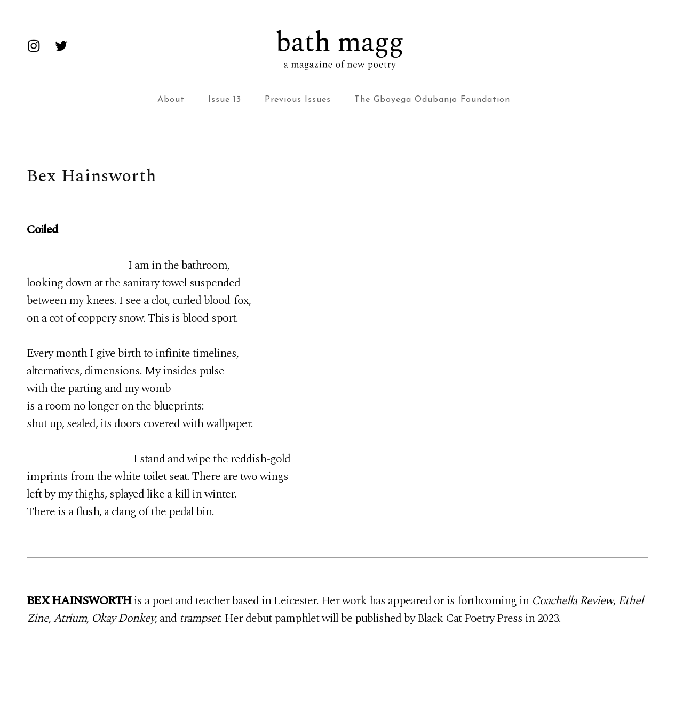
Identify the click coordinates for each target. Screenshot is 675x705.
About (171, 99)
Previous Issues (298, 99)
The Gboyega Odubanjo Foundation (432, 99)
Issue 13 (224, 99)
